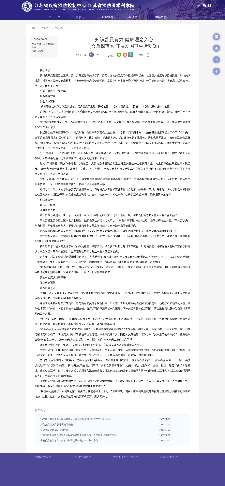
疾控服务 (108, 17)
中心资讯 (59, 28)
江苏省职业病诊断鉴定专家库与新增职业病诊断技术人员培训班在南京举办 (78, 435)
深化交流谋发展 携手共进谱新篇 (56, 424)
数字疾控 (161, 17)
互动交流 (134, 17)
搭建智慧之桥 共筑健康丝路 (54, 430)
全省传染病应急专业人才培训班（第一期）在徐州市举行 (69, 440)
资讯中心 (45, 28)
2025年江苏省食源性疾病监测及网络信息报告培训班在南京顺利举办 (75, 419)
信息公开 (81, 17)
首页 (54, 17)
